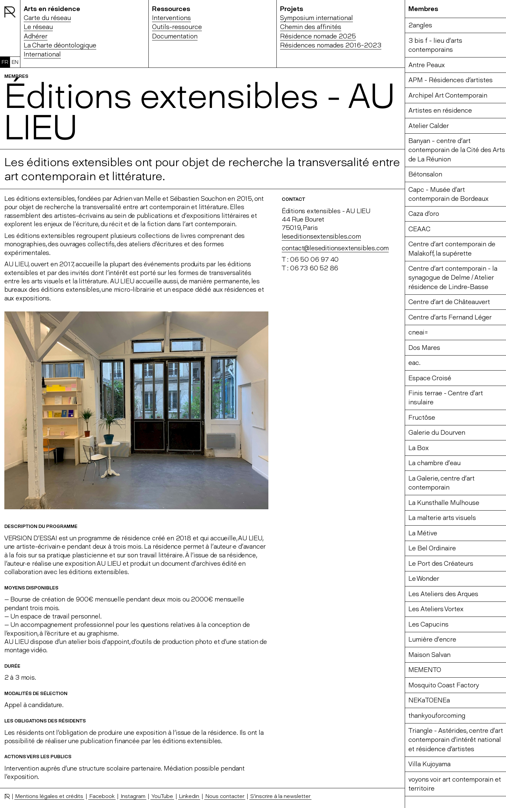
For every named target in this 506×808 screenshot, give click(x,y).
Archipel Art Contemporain (447, 95)
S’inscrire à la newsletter (280, 796)
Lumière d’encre (432, 639)
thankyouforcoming (436, 715)
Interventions (171, 18)
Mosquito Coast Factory (443, 685)
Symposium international (316, 18)
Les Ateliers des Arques (443, 594)
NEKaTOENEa (429, 700)
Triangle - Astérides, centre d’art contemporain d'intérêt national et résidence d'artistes (455, 740)
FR (5, 62)
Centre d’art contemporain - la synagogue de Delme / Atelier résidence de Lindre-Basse (452, 278)
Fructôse (421, 417)
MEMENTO (424, 670)
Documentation (175, 36)
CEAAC (419, 229)
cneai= (418, 332)
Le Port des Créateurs (440, 563)
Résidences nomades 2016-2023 (330, 45)
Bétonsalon (425, 174)
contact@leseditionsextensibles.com (335, 248)
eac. (414, 363)
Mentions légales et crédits (49, 796)
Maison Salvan (429, 655)
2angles (420, 25)
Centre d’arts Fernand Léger (450, 317)
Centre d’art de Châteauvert (449, 302)
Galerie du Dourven (436, 432)
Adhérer (35, 36)
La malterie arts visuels (442, 518)
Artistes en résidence (440, 110)
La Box (418, 448)
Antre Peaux (426, 65)
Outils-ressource (177, 27)
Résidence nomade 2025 (318, 36)
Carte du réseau (47, 18)
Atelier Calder (428, 126)
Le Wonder (423, 578)
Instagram (133, 796)
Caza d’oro (423, 214)
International (42, 54)
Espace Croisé (429, 378)
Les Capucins (428, 624)
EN (15, 62)
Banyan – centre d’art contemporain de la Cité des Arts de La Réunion (456, 150)
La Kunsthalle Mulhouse (443, 503)
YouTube (162, 796)
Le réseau (38, 27)
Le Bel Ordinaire (432, 548)
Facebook (102, 796)
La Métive (422, 533)
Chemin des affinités (310, 27)
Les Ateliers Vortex (436, 609)
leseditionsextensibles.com (321, 236)
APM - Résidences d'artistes (450, 80)
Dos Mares (424, 348)
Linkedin (189, 796)
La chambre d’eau (434, 463)
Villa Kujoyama (429, 764)
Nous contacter (224, 796)
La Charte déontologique (60, 45)
